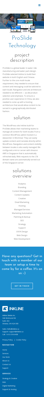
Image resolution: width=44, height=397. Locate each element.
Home (4, 350)
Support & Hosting (9, 389)
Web (4, 382)
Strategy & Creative (9, 378)
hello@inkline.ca (13, 329)
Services (5, 353)
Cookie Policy (21, 340)
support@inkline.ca (16, 332)
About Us (5, 361)
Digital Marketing (8, 386)
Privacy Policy (7, 340)
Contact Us (6, 364)
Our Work (6, 357)
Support (5, 368)
